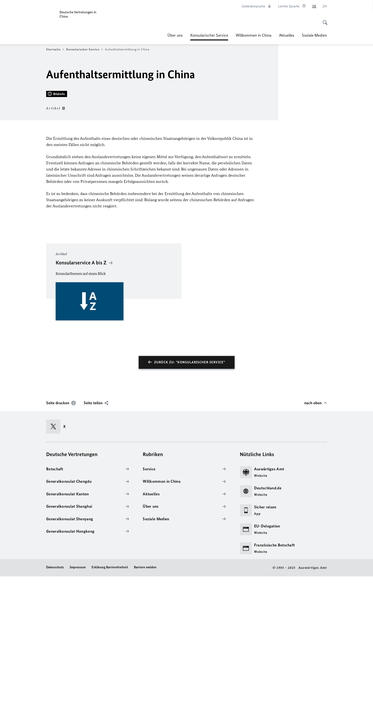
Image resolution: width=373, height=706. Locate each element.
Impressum (78, 697)
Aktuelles (286, 35)
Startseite (55, 49)
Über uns (175, 35)
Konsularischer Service (209, 35)
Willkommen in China (253, 35)
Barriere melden (145, 697)
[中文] (325, 6)
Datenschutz (55, 697)
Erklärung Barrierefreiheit (110, 697)
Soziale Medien (314, 35)
